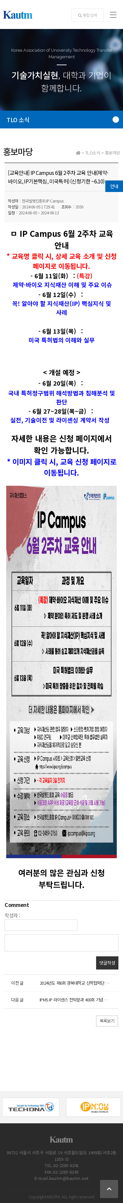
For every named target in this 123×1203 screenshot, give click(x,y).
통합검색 (87, 15)
